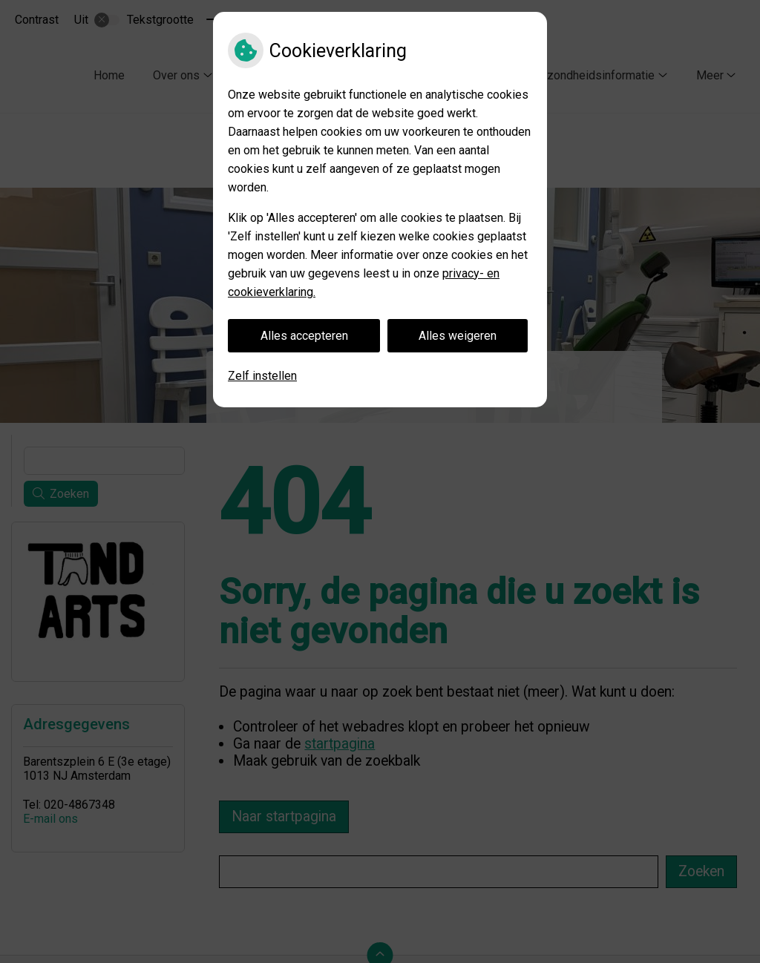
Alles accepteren (304, 336)
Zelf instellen (262, 376)
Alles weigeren (458, 336)
